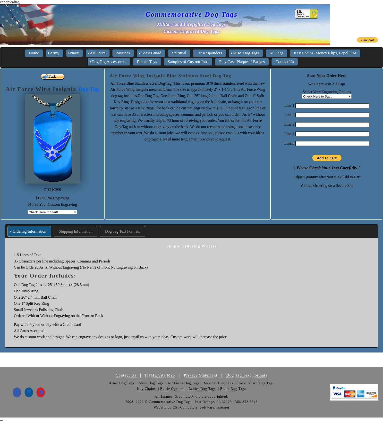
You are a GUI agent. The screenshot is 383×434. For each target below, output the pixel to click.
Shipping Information (75, 231)
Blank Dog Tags (233, 389)
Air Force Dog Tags (183, 383)
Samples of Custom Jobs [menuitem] (188, 61)
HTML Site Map (160, 375)
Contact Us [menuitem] (284, 61)
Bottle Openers (172, 389)
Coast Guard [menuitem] (151, 53)
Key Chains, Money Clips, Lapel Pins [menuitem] (325, 53)
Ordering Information (29, 231)
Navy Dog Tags (151, 383)
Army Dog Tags (121, 383)
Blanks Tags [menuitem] (147, 61)
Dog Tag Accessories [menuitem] (109, 61)
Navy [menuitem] (74, 53)
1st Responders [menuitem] (209, 53)
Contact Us (126, 375)
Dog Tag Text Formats (122, 231)
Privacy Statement (201, 375)
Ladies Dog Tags (202, 389)
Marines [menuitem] (123, 53)
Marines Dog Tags (218, 383)
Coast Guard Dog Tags (256, 383)
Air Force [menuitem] (98, 53)
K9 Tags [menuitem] (276, 53)
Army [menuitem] (55, 53)
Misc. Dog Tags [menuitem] (246, 53)
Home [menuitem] (34, 53)
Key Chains (146, 389)
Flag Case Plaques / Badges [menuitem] (242, 61)
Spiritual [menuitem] (179, 53)
